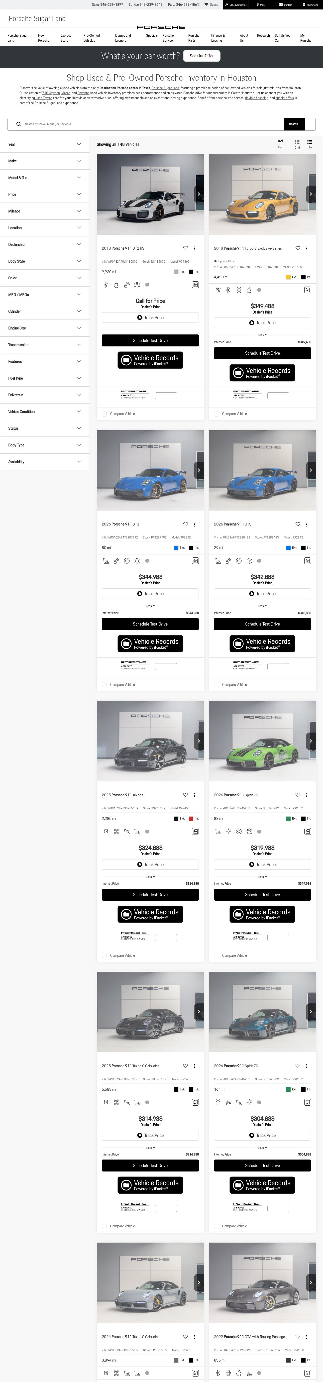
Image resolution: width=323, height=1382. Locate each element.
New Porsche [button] (43, 38)
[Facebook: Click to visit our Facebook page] (25, 1051)
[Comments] (195, 303)
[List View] (310, 163)
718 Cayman (51, 111)
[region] (262, 361)
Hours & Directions (272, 995)
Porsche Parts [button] (194, 38)
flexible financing (256, 116)
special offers (285, 116)
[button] (199, 213)
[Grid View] (296, 163)
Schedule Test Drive (150, 359)
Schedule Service (51, 995)
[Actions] (194, 267)
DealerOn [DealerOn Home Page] (80, 1065)
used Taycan (43, 116)
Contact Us (161, 995)
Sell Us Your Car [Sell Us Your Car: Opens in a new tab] (283, 38)
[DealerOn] (32, 1064)
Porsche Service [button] (168, 38)
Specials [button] (152, 35)
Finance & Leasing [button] (218, 38)
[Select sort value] (282, 163)
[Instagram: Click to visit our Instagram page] (56, 1051)
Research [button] (263, 35)
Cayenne (84, 111)
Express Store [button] (66, 38)
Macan (65, 111)
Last (278, 734)
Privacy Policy (109, 1065)
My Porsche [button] (306, 38)
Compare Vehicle (122, 432)
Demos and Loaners (123, 38)
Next (262, 734)
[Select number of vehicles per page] (302, 734)
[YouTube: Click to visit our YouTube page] (40, 1051)
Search (293, 142)
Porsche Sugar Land (17, 38)
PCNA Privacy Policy (132, 1065)
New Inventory (161, 980)
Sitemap (93, 1065)
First (214, 734)
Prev (231, 734)
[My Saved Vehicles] (212, 4)
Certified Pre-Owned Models (51, 980)
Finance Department (272, 980)
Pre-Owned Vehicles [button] (92, 38)
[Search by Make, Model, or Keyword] (154, 143)
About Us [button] (244, 38)
